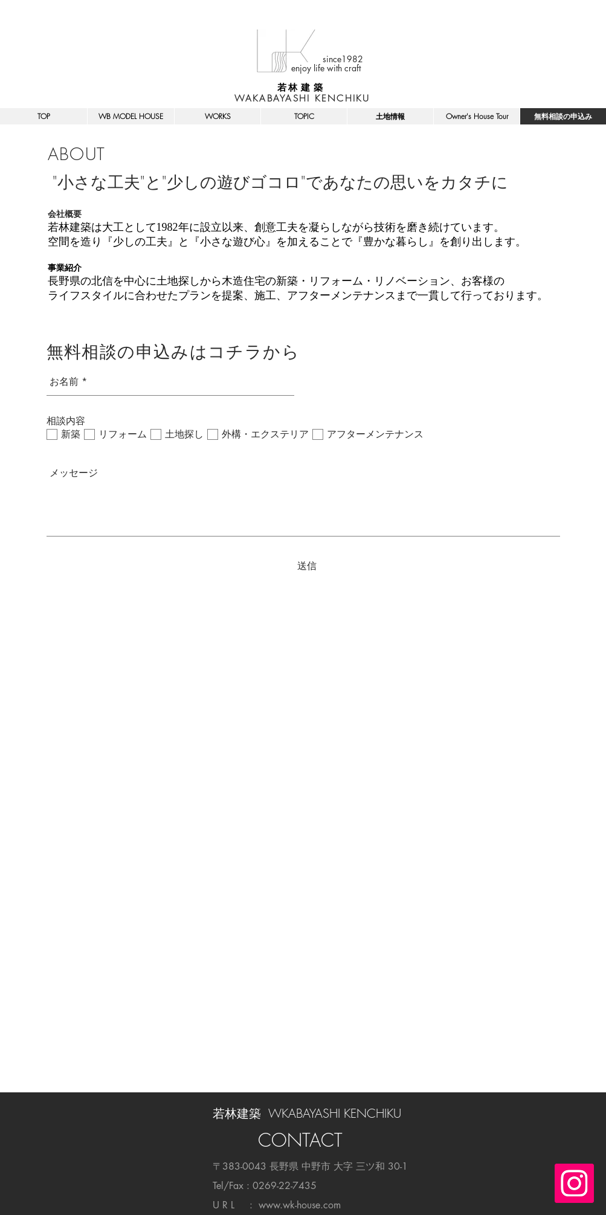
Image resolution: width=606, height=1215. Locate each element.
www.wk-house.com (300, 1205)
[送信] (307, 566)
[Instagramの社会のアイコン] (574, 1183)
